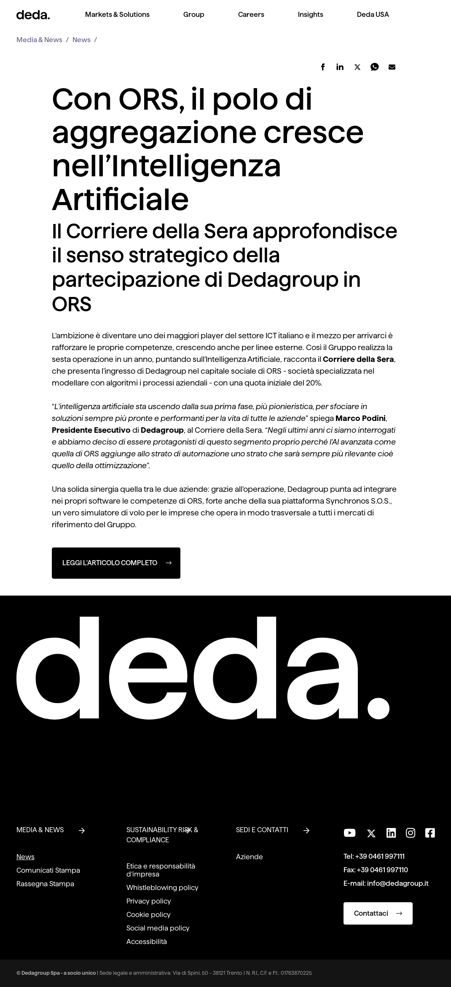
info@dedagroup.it (398, 883)
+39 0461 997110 (382, 870)
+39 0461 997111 (380, 856)
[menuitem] (117, 21)
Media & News (39, 39)
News (81, 39)
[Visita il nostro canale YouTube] (350, 833)
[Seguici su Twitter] (371, 831)
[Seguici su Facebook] (430, 833)
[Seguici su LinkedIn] (391, 833)
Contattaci (378, 913)
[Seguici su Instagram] (410, 833)
